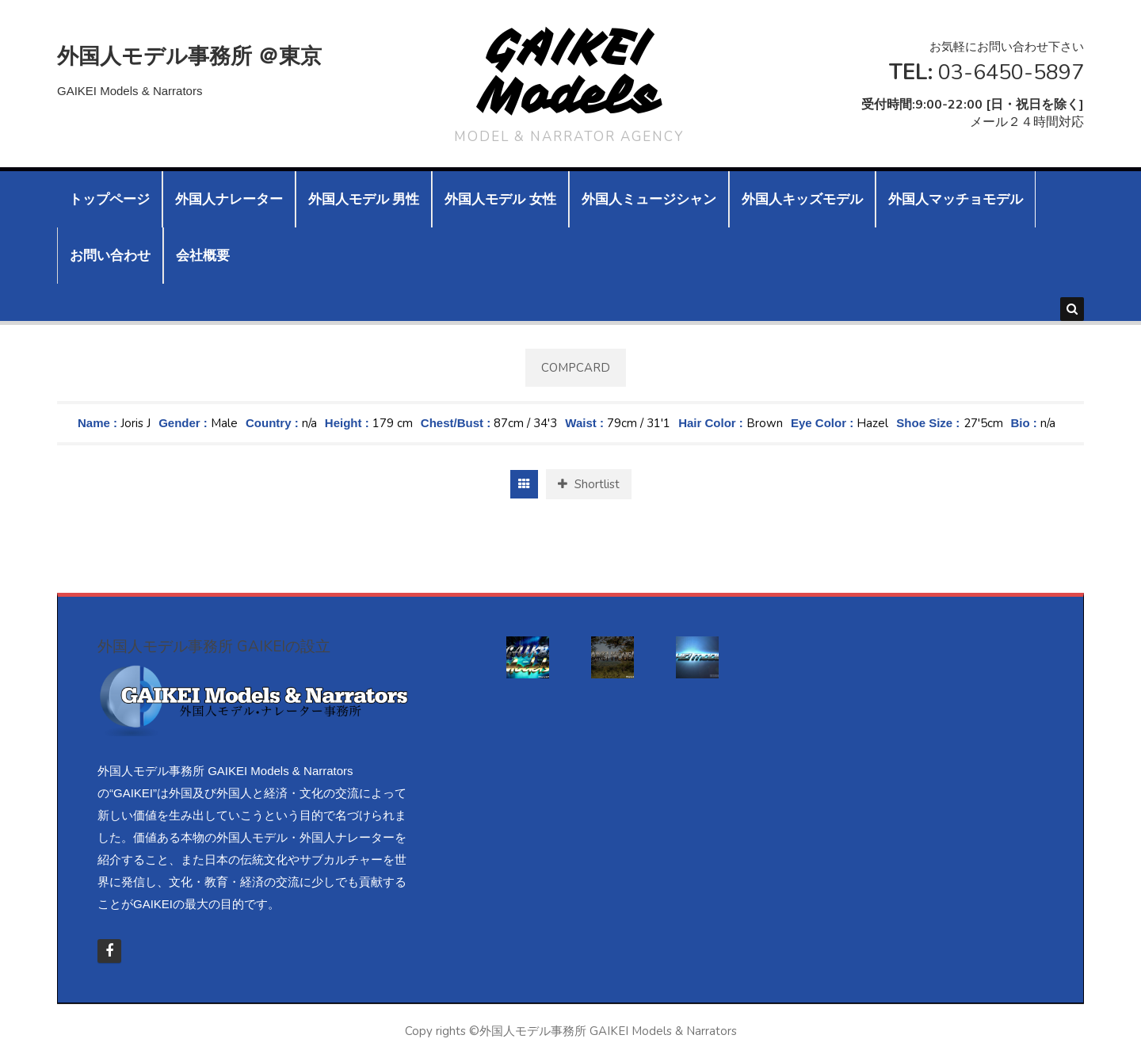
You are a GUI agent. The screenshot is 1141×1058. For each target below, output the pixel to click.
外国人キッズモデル (802, 199)
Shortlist (589, 484)
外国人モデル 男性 (363, 199)
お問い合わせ (110, 255)
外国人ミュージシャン (649, 199)
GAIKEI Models (569, 71)
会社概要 (203, 255)
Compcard (575, 368)
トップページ (109, 199)
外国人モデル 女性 (500, 199)
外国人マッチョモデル (955, 199)
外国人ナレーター (229, 199)
